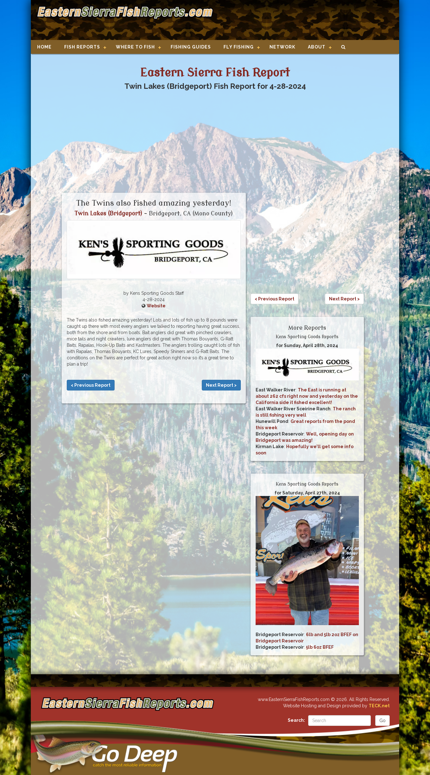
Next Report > (221, 385)
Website (156, 305)
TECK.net (379, 705)
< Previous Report (90, 385)
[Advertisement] (303, 20)
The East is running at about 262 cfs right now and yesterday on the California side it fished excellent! (307, 396)
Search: (296, 720)
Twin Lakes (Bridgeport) (108, 213)
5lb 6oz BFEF (320, 647)
